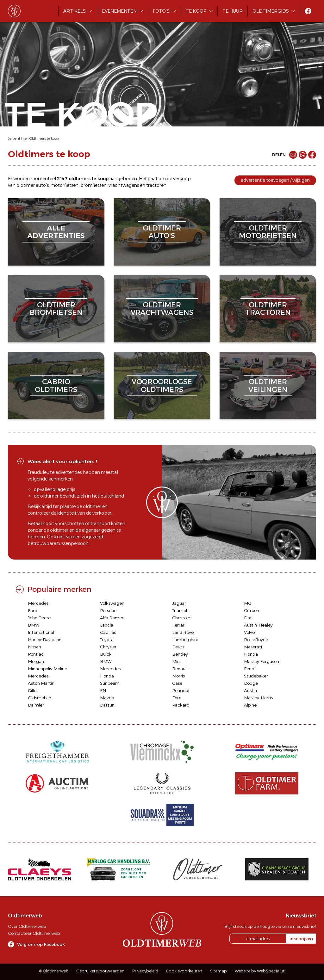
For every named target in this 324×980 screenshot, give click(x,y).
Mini (176, 661)
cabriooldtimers (56, 385)
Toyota (107, 639)
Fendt (250, 668)
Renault (180, 668)
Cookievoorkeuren (184, 971)
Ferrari (178, 625)
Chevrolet (182, 617)
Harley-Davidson (44, 639)
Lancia (106, 625)
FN (103, 690)
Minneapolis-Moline (47, 668)
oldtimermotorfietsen (268, 232)
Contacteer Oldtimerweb (34, 933)
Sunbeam (110, 683)
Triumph (180, 610)
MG (247, 603)
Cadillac (108, 632)
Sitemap (218, 971)
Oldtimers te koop (44, 138)
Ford (32, 610)
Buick (106, 654)
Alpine (250, 704)
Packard (181, 704)
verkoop (182, 178)
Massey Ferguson (261, 661)
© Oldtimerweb (54, 971)
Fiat (248, 617)
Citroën (251, 610)
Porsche (108, 610)
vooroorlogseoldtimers (162, 385)
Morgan (36, 661)
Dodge (251, 683)
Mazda (107, 697)
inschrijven (301, 938)
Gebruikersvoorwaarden (100, 971)
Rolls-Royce (256, 639)
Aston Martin (41, 683)
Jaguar (179, 603)
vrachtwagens (124, 185)
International (41, 632)
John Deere (39, 617)
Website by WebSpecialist (260, 971)
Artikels (74, 11)
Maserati (253, 646)
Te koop (196, 11)
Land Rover (183, 632)
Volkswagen (112, 603)
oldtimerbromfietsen (56, 308)
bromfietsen (93, 185)
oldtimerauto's (162, 232)
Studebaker (256, 675)
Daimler (36, 704)
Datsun (107, 704)
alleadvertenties (56, 232)
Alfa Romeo (112, 617)
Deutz (178, 646)
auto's (42, 185)
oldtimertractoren (268, 308)
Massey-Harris (258, 697)
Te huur (232, 11)
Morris (178, 675)
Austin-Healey (258, 625)
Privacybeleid (145, 971)
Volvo (249, 632)
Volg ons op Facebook (41, 944)
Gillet (33, 690)
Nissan (34, 646)
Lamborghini (185, 639)
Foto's (161, 11)
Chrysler (108, 646)
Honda (251, 654)
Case (177, 683)
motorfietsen (64, 185)
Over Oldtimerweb (27, 926)
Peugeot (181, 690)
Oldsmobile (39, 697)
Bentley (180, 654)
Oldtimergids (270, 11)
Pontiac (36, 654)
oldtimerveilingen (268, 385)
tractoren (156, 185)
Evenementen (119, 11)
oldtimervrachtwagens (162, 308)
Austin (250, 690)
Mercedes (38, 603)
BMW (34, 625)
